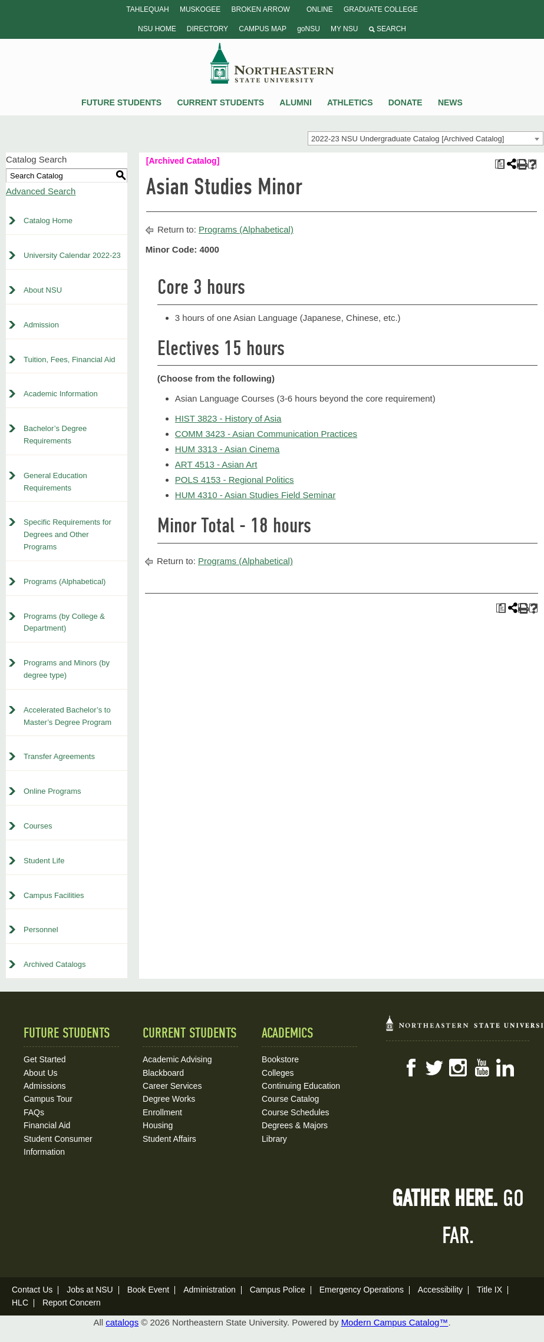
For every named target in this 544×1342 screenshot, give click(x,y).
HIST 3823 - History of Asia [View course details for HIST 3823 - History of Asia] (228, 418)
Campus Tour (48, 1099)
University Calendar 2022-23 (72, 255)
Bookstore (280, 1059)
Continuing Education (301, 1086)
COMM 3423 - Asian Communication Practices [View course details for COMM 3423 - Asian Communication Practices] (266, 434)
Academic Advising (177, 1059)
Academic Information (61, 393)
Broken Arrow (260, 9)
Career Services (172, 1086)
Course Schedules (295, 1112)
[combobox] (425, 138)
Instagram (458, 1067)
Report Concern (71, 1302)
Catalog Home (48, 220)
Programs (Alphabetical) (64, 581)
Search (387, 29)
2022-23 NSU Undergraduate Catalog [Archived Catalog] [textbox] (407, 138)
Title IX (489, 1289)
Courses (38, 825)
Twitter (434, 1067)
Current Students (220, 102)
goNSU (308, 29)
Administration (209, 1289)
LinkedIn (505, 1067)
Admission (41, 324)
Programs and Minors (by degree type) (67, 669)
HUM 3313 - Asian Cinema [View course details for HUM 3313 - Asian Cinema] (227, 449)
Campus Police (277, 1289)
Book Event (148, 1289)
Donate (405, 102)
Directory (207, 29)
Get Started (45, 1059)
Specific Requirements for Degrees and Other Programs (67, 534)
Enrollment (162, 1112)
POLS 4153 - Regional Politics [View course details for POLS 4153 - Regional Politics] (234, 480)
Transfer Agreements (59, 756)
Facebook (411, 1067)
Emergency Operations (361, 1289)
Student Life (44, 860)
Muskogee (200, 9)
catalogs (122, 1322)
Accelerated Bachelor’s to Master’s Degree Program (67, 716)
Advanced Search (40, 191)
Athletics (350, 102)
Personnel (41, 929)
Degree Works (169, 1099)
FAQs (34, 1112)
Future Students (121, 102)
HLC (20, 1302)
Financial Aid (47, 1125)
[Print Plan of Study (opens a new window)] (499, 164)
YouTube (481, 1067)
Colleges (278, 1073)
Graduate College (381, 9)
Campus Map (262, 29)
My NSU (344, 29)
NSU (272, 63)
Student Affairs (169, 1139)
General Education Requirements (55, 481)
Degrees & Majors (295, 1125)
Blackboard (163, 1073)
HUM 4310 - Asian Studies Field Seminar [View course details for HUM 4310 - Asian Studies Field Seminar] (255, 495)
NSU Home (157, 29)
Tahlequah (147, 9)
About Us (41, 1073)
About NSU (43, 290)
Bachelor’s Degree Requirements (55, 434)
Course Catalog (290, 1099)
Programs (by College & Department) (64, 622)
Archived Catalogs (55, 964)
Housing (158, 1125)
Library (274, 1139)
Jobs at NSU (90, 1289)
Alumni (295, 102)
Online (319, 9)
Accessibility (440, 1289)
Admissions (45, 1086)
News (450, 102)
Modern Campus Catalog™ (395, 1322)
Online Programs (52, 791)
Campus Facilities (54, 895)
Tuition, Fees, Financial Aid (70, 359)
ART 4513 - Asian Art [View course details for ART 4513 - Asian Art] (216, 464)
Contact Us (32, 1289)
